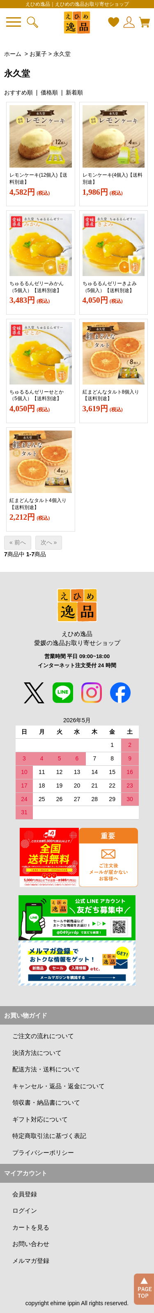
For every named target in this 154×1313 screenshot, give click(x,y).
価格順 (49, 92)
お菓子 (38, 54)
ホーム (12, 54)
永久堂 (62, 54)
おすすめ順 (18, 92)
